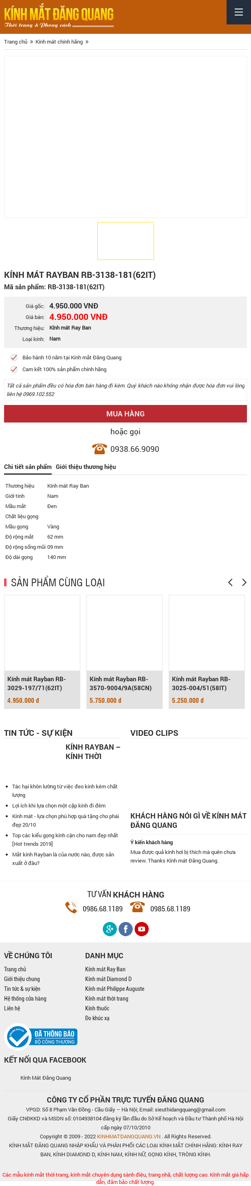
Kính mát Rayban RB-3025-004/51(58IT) (201, 684)
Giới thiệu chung (22, 979)
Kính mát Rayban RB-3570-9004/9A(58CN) (121, 684)
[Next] (244, 583)
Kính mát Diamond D (108, 979)
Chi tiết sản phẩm (28, 467)
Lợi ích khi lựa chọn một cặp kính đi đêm (59, 806)
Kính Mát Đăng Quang (45, 1078)
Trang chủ (15, 969)
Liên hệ (12, 1009)
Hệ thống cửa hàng (25, 999)
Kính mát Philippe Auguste (114, 989)
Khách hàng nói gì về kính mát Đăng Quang (188, 821)
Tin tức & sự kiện (22, 989)
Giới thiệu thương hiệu (86, 467)
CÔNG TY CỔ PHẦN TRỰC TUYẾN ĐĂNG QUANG (125, 1100)
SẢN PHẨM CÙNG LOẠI (58, 582)
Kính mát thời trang (106, 999)
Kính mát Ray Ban (105, 969)
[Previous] (230, 583)
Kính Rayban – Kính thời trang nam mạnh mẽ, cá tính (93, 751)
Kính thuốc (97, 1009)
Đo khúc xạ (97, 1018)
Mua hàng (125, 413)
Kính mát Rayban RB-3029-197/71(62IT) (36, 684)
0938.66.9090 (134, 449)
